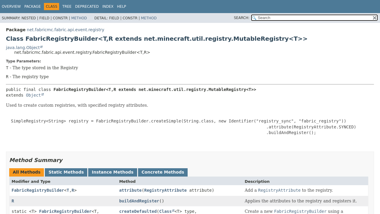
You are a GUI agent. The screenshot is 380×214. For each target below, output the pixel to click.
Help (121, 6)
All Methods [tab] (26, 172)
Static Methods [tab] (66, 172)
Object (33, 95)
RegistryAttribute (165, 190)
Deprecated (87, 6)
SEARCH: (242, 18)
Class (165, 211)
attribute (130, 190)
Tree (67, 6)
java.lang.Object (23, 47)
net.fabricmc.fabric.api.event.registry (65, 29)
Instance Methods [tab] (112, 172)
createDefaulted (137, 211)
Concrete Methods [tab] (163, 172)
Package (32, 6)
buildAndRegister (139, 201)
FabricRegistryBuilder (38, 190)
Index (108, 6)
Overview (11, 6)
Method (79, 18)
